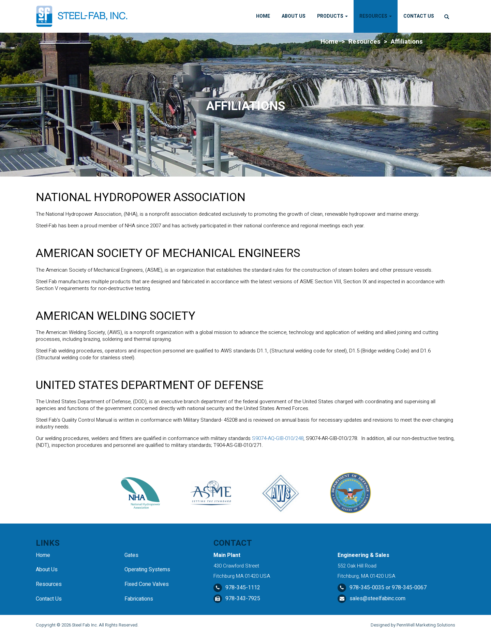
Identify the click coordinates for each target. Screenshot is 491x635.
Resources (375, 16)
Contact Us (418, 16)
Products (332, 16)
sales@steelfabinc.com (377, 598)
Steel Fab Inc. (85, 625)
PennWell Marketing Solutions (426, 625)
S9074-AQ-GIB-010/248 (277, 438)
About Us (294, 16)
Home (263, 16)
